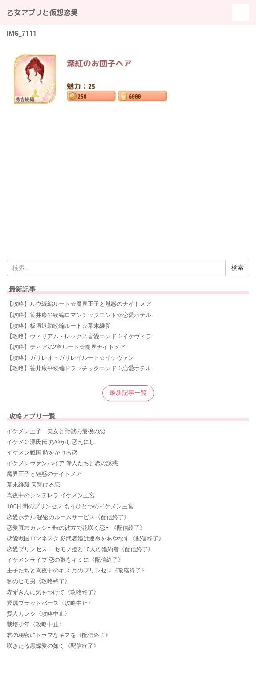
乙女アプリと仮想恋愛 (42, 12)
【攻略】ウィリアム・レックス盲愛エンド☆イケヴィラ (79, 336)
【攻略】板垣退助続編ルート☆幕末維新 (59, 325)
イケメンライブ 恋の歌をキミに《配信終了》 (65, 559)
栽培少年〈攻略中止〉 (36, 624)
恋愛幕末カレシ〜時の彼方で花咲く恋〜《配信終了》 (76, 527)
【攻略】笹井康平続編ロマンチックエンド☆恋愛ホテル (79, 315)
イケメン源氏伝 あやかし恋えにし (51, 442)
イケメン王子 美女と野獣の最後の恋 (56, 431)
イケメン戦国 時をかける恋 (42, 452)
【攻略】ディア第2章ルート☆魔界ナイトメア (66, 347)
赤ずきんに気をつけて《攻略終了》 (53, 592)
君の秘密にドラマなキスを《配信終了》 (59, 635)
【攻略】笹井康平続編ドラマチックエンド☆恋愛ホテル (79, 368)
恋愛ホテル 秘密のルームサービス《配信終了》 (68, 517)
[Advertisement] (128, 170)
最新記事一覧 (128, 392)
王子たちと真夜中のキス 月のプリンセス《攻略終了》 (77, 570)
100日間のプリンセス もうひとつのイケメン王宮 (70, 506)
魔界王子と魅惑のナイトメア (44, 474)
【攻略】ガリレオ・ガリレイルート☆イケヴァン (70, 357)
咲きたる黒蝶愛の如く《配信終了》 (53, 645)
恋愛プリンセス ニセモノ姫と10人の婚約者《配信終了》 (80, 549)
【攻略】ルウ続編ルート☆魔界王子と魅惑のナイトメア (79, 303)
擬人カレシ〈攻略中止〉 (38, 613)
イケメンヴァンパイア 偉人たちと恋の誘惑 (62, 463)
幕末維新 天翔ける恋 (33, 484)
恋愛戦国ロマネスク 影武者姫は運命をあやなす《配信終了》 (85, 538)
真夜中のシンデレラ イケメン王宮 (51, 495)
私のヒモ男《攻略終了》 (38, 581)
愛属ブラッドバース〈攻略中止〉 (50, 603)
